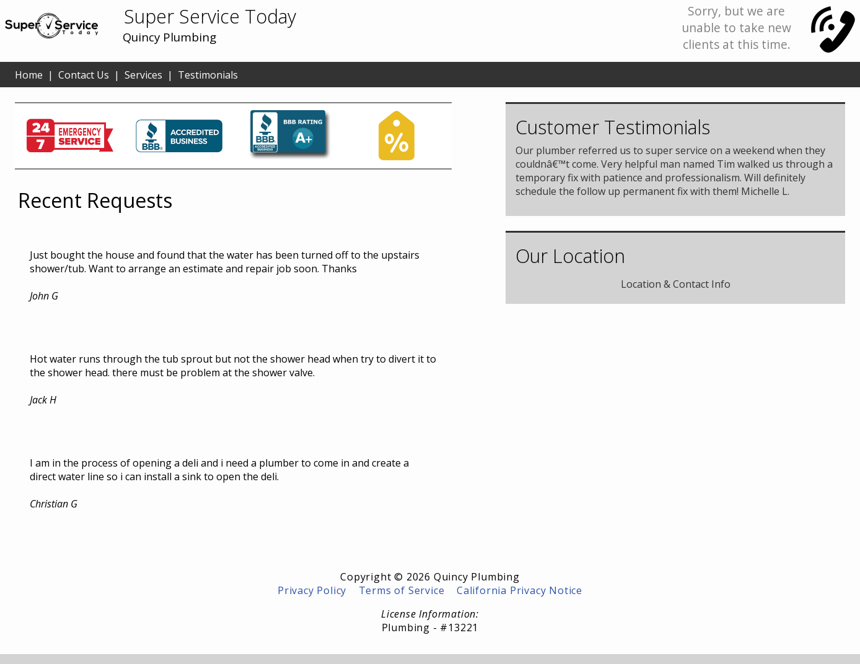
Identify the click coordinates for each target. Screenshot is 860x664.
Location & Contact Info (676, 284)
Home (29, 75)
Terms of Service (402, 590)
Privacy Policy (312, 590)
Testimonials (208, 75)
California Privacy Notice (519, 590)
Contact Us (83, 75)
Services (143, 75)
